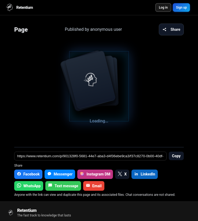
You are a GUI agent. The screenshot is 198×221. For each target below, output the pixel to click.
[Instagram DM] (95, 174)
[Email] (93, 186)
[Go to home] (38, 212)
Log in (163, 7)
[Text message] (63, 186)
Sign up (181, 7)
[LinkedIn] (144, 174)
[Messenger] (60, 174)
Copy (176, 156)
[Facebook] (28, 174)
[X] (122, 174)
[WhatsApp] (28, 186)
